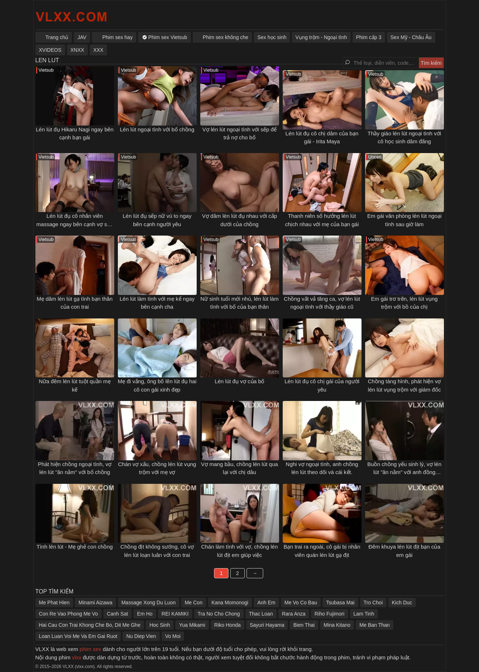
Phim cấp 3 (368, 37)
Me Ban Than (374, 625)
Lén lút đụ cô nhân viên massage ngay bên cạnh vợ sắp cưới (75, 224)
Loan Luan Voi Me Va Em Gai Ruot (78, 636)
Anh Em (266, 602)
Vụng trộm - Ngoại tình (321, 37)
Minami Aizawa (95, 602)
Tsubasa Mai (340, 602)
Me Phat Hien (54, 602)
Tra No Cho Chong (219, 614)
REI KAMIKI (175, 614)
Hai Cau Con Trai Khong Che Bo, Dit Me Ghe (90, 625)
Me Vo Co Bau (301, 602)
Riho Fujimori (329, 614)
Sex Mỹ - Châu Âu (411, 37)
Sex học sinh (271, 37)
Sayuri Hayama (267, 625)
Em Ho (145, 614)
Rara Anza (293, 614)
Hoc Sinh (159, 625)
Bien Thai (304, 625)
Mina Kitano (337, 625)
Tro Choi (373, 602)
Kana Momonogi (229, 602)
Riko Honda (227, 625)
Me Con (193, 602)
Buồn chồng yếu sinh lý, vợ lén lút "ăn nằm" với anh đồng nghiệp (404, 472)
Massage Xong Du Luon (148, 602)
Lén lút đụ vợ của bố (240, 381)
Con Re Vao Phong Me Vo (68, 614)
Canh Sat (117, 614)
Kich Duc (402, 602)
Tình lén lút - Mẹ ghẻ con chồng (75, 547)
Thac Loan (261, 614)
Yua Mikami (192, 625)
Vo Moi (173, 636)
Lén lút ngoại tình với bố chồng (157, 129)
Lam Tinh (364, 614)
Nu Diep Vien (141, 636)
